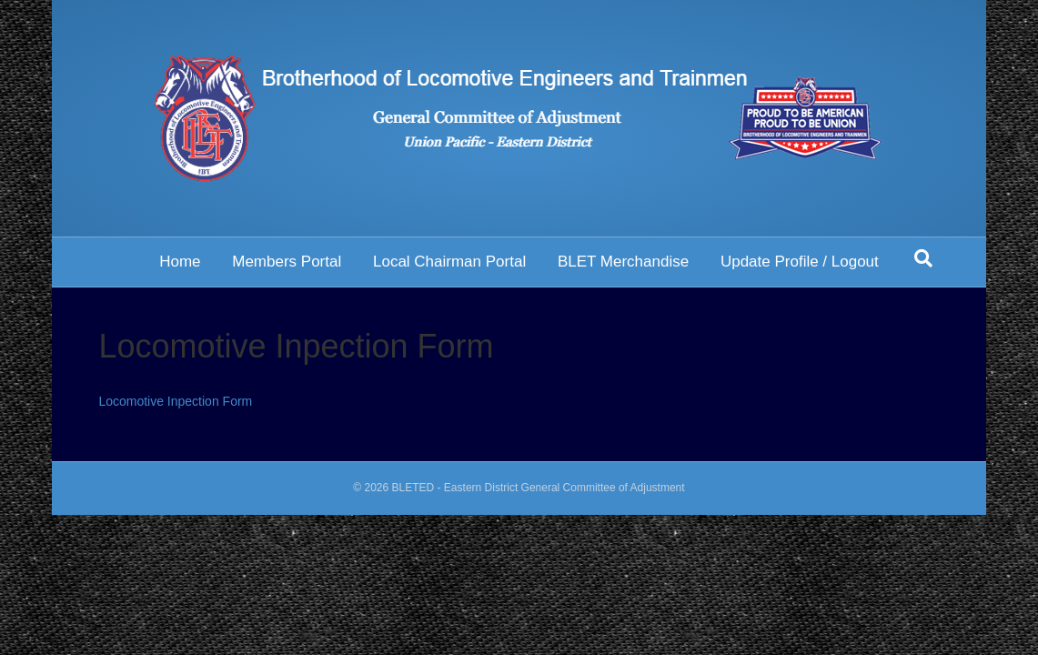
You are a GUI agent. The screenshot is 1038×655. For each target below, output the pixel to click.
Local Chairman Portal (449, 261)
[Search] (923, 258)
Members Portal (286, 261)
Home (179, 261)
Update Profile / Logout (800, 261)
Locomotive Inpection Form (175, 401)
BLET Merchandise (623, 261)
